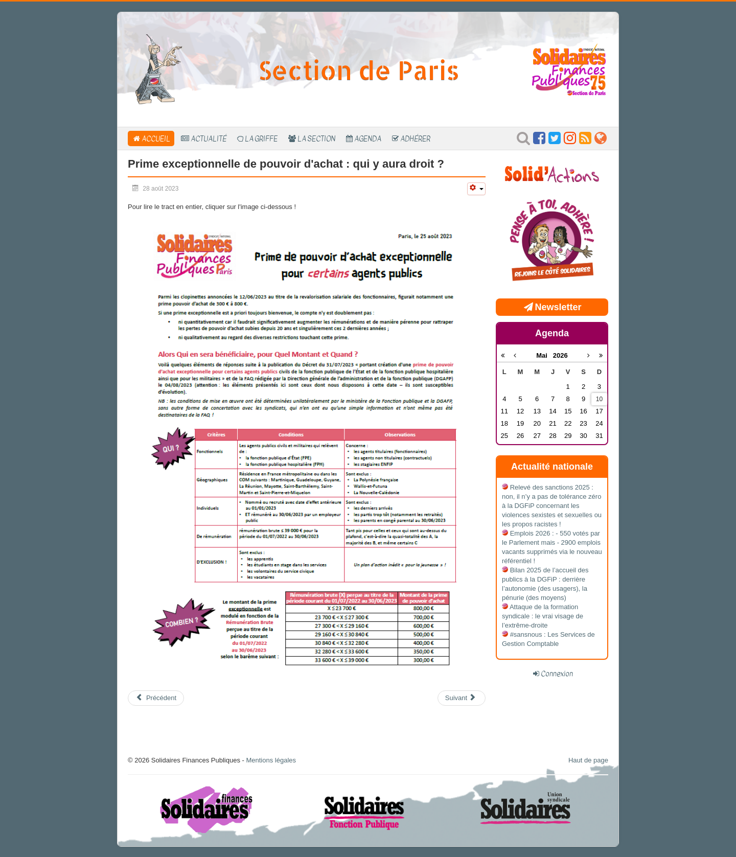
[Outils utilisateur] (476, 188)
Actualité (208, 138)
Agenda (367, 138)
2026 (560, 355)
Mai (544, 355)
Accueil (156, 138)
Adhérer (415, 138)
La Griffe (261, 138)
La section (316, 138)
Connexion (557, 673)
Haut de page (588, 760)
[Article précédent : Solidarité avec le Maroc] (156, 698)
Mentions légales (271, 760)
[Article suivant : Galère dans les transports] (462, 698)
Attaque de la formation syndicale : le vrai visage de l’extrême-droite (542, 616)
